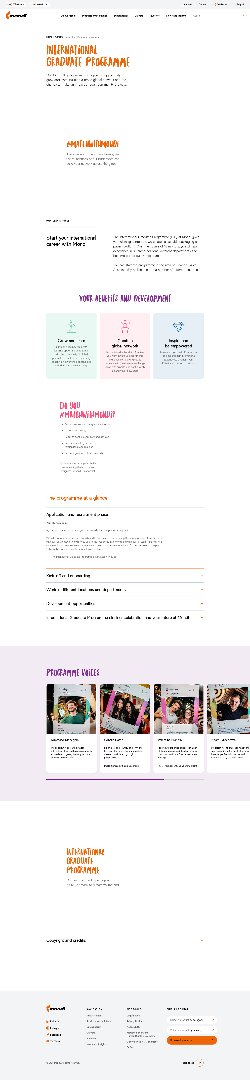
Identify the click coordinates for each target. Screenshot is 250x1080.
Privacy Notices (135, 1021)
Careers (139, 15)
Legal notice (133, 1015)
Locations (187, 4)
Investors (155, 15)
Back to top (193, 1063)
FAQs (130, 1047)
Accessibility (133, 1026)
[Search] (245, 15)
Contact (203, 4)
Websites (222, 4)
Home (49, 36)
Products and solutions (94, 15)
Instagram (53, 1028)
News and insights (176, 15)
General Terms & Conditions (142, 1041)
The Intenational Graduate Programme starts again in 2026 (83, 556)
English (242, 4)
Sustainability (121, 15)
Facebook (53, 1034)
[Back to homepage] (16, 15)
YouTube (53, 1041)
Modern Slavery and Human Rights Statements (141, 1034)
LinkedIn (52, 1021)
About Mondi (68, 15)
